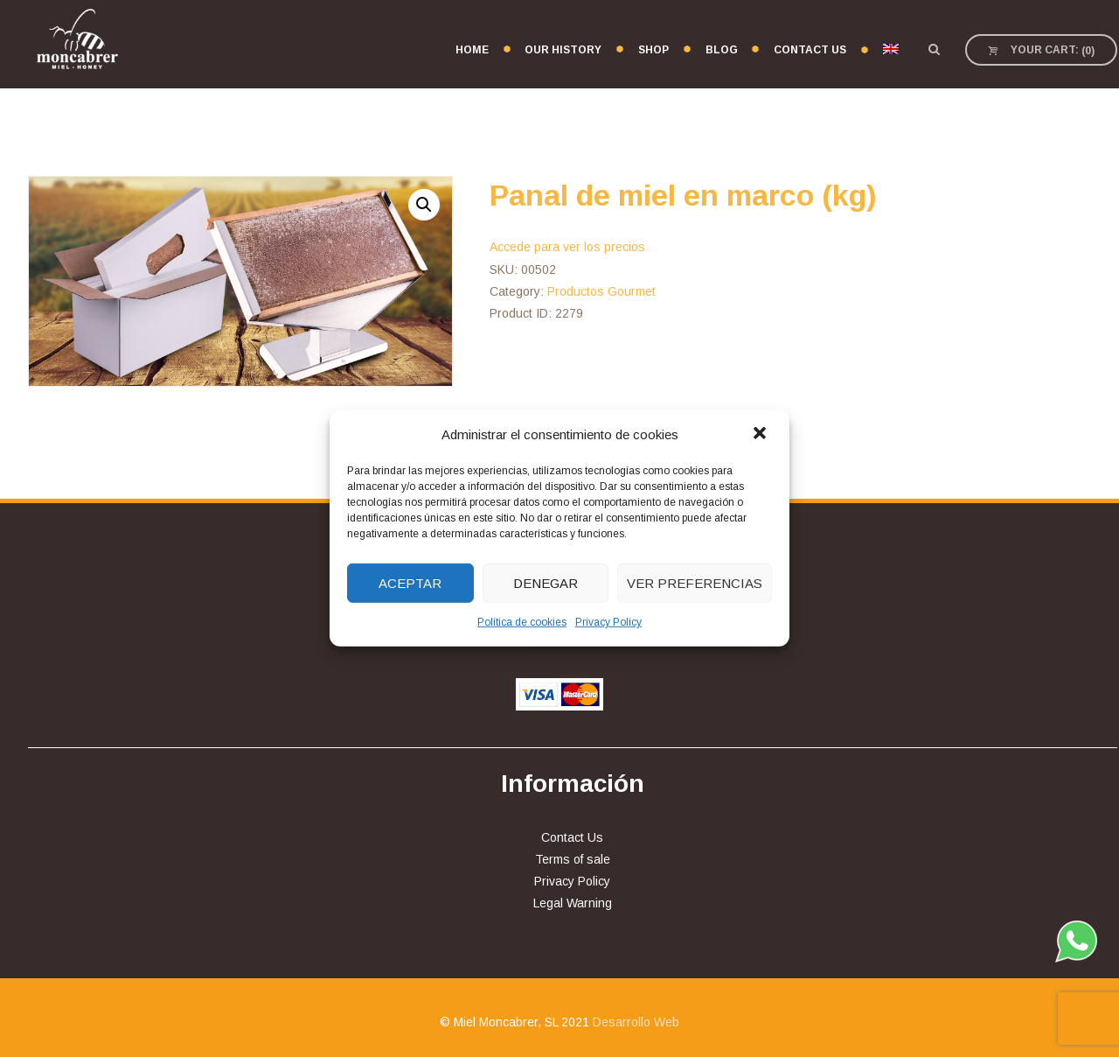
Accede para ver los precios (567, 247)
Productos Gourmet (601, 291)
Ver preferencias (694, 583)
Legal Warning (572, 903)
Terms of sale (572, 859)
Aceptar (410, 583)
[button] (761, 434)
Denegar (545, 583)
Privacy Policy (608, 622)
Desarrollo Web (636, 1022)
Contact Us (572, 837)
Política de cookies (521, 622)
